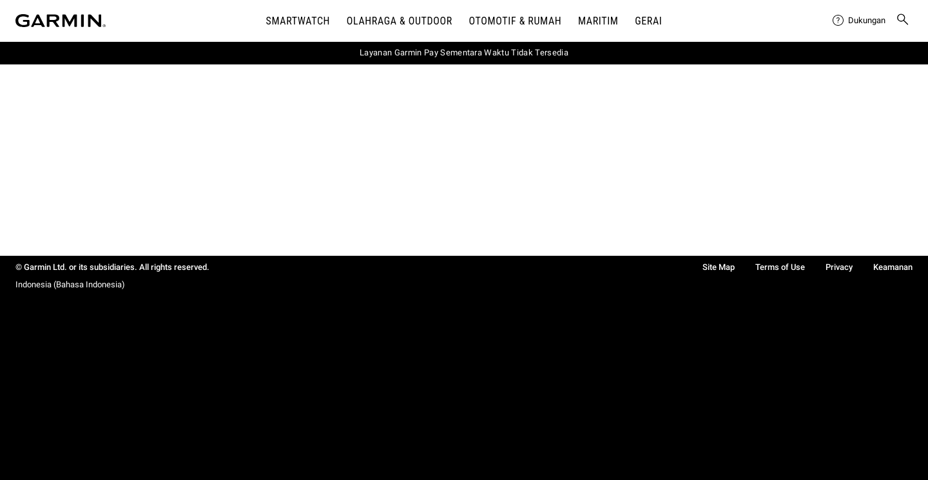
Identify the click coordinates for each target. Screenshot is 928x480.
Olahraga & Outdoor (399, 21)
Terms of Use (780, 267)
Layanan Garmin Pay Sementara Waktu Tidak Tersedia (464, 52)
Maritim (598, 21)
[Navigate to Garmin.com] (60, 20)
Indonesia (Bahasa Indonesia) (70, 284)
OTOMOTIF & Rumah (515, 21)
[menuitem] (859, 20)
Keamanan (893, 267)
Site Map (718, 267)
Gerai (648, 21)
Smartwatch (298, 21)
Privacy (839, 267)
